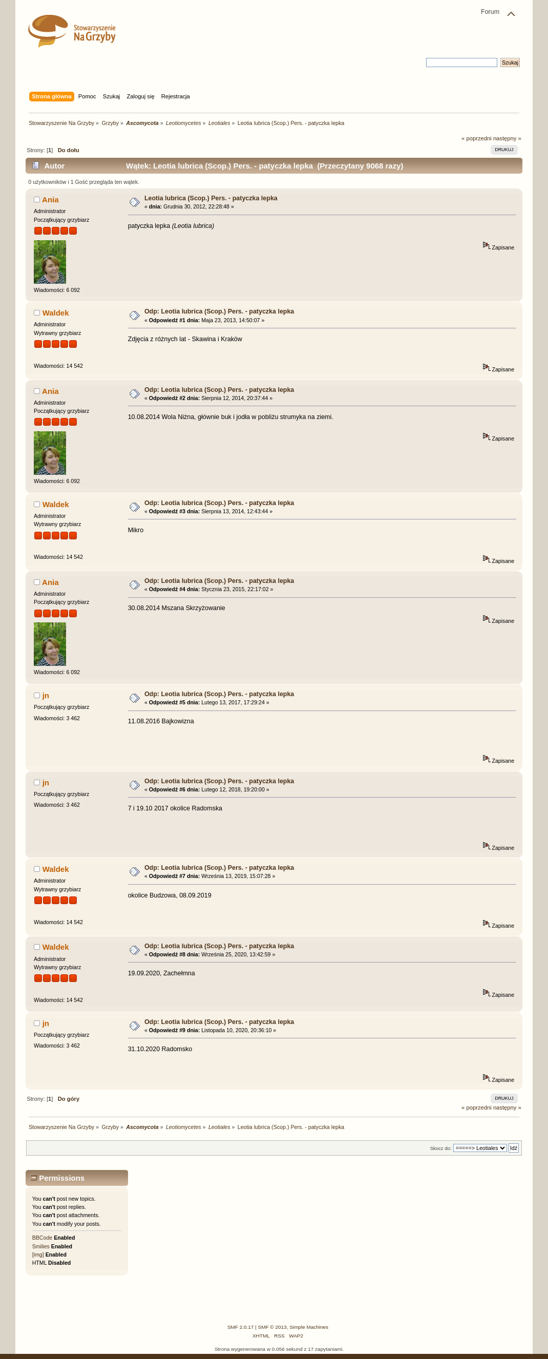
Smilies (41, 1246)
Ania (50, 199)
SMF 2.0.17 (240, 1327)
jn (46, 695)
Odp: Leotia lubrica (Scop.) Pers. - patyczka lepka (219, 311)
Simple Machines (308, 1327)
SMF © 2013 (272, 1327)
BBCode (42, 1238)
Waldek (56, 312)
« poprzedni (476, 138)
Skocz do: (441, 1148)
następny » (507, 138)
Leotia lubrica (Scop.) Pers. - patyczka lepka (211, 198)
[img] (38, 1254)
